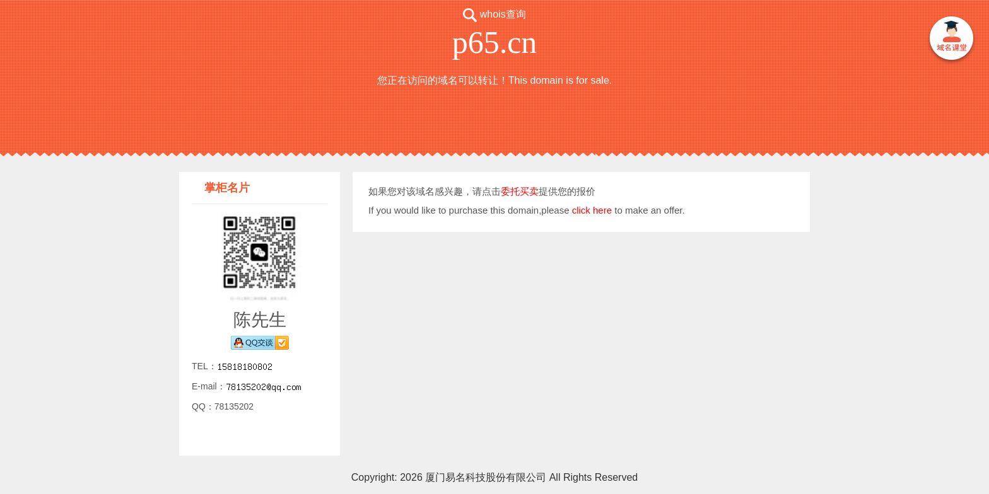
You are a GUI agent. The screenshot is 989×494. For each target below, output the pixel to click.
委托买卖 (520, 191)
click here (592, 210)
